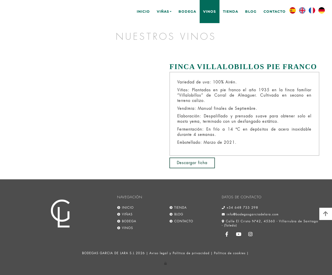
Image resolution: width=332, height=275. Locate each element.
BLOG (251, 11)
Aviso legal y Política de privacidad (179, 253)
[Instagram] (250, 234)
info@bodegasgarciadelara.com (253, 214)
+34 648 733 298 (242, 207)
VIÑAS (164, 11)
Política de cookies (230, 253)
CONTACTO (275, 11)
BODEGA (187, 11)
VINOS (209, 11)
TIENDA (230, 11)
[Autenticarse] (166, 263)
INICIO (143, 11)
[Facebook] (227, 234)
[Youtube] (238, 234)
